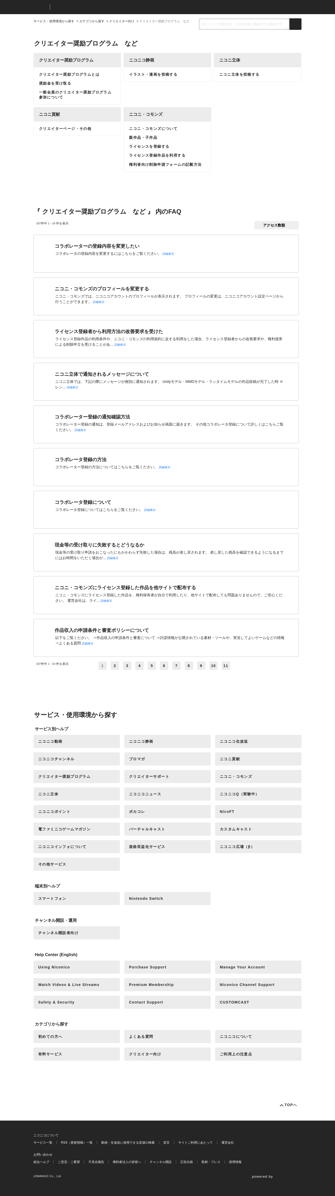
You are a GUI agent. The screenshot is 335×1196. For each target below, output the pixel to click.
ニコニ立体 (229, 60)
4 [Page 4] (139, 666)
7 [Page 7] (176, 666)
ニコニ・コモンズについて (153, 128)
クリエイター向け (121, 21)
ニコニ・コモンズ (146, 114)
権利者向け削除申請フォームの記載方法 (165, 164)
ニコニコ (40, 7)
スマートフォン (52, 898)
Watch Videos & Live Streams (68, 985)
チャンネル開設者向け (58, 933)
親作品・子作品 (143, 137)
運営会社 (227, 1142)
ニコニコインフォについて (62, 847)
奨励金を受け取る (55, 83)
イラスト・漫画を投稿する (153, 74)
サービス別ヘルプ (51, 729)
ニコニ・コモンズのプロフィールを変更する (102, 288)
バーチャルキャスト (147, 829)
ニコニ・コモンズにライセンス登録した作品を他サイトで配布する (125, 587)
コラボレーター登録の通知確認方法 (92, 417)
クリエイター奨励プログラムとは (69, 74)
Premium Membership (151, 985)
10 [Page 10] (213, 666)
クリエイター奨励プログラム (66, 60)
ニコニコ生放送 (234, 741)
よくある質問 (141, 1036)
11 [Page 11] (226, 666)
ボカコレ (137, 811)
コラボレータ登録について (83, 502)
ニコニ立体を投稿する (239, 74)
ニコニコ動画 (50, 741)
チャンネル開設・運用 (56, 920)
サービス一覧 (43, 1142)
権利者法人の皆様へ (127, 1162)
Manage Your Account (242, 967)
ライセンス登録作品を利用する (157, 155)
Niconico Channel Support (247, 985)
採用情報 (235, 1162)
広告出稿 (186, 1162)
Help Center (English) (56, 954)
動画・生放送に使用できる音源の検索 (128, 1142)
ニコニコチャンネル (56, 759)
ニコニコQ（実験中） (239, 794)
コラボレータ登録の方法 (81, 459)
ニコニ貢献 (49, 114)
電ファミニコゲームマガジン (64, 829)
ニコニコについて (236, 1036)
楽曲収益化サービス (147, 847)
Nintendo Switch (146, 898)
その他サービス (52, 864)
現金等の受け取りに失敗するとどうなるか (99, 545)
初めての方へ (50, 1036)
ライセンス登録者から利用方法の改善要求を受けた (109, 331)
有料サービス (50, 1054)
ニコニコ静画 (141, 60)
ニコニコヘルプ (82, 7)
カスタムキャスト (236, 829)
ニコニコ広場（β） (237, 847)
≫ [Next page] (238, 666)
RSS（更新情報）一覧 (77, 1142)
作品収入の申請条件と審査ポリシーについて (102, 630)
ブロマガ (137, 759)
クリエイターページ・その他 (65, 128)
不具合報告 (96, 1162)
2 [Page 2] (115, 666)
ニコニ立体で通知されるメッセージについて (102, 374)
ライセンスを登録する (149, 146)
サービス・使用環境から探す (54, 21)
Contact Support (146, 1002)
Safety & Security (56, 1002)
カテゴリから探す (91, 21)
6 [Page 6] (164, 666)
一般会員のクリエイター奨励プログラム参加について (75, 94)
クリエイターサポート (149, 776)
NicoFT (227, 811)
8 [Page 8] (189, 666)
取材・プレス (211, 1162)
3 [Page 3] (127, 666)
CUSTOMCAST (234, 1002)
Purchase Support (147, 967)
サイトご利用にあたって (195, 1142)
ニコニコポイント (54, 811)
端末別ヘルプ (47, 886)
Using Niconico (54, 967)
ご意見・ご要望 (69, 1162)
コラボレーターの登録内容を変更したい (97, 246)
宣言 (166, 1142)
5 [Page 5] (152, 666)
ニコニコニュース (145, 794)
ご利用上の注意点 (236, 1054)
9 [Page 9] (201, 666)
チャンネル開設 (161, 1162)
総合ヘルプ (41, 1162)
